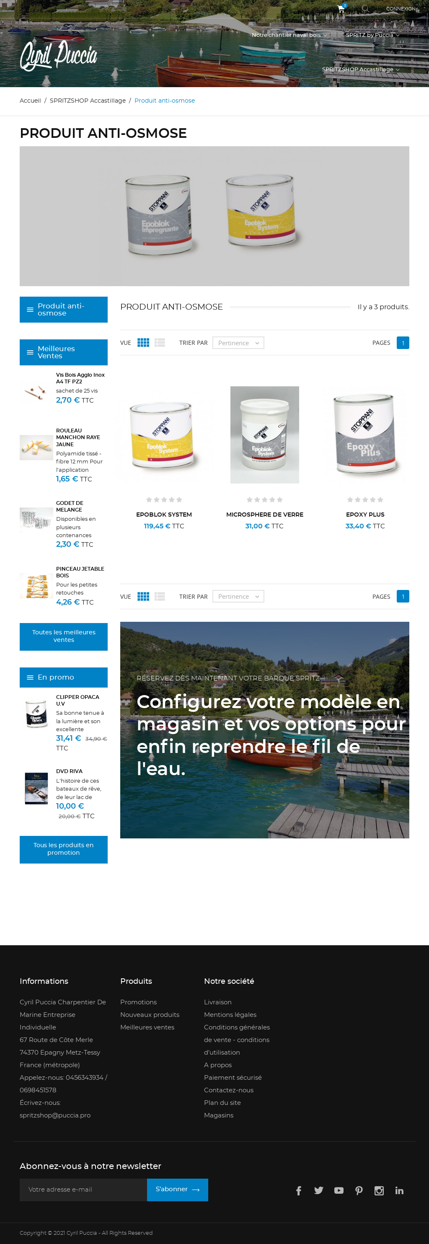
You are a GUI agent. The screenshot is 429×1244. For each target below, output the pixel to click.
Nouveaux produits (149, 1014)
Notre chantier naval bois (287, 35)
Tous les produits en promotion (64, 849)
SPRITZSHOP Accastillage (358, 69)
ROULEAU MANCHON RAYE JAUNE (78, 437)
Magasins (218, 1115)
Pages (381, 342)
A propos (218, 1065)
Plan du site (222, 1102)
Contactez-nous (228, 1090)
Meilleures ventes (147, 1027)
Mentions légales (230, 1014)
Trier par (193, 342)
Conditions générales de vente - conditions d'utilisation (237, 1039)
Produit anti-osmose (61, 310)
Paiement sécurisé (233, 1077)
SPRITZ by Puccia (370, 35)
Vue (125, 342)
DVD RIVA (69, 771)
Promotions (138, 1002)
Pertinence (241, 342)
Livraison (218, 1002)
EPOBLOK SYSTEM (164, 514)
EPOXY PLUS (365, 514)
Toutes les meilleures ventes (64, 636)
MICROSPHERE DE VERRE (264, 514)
